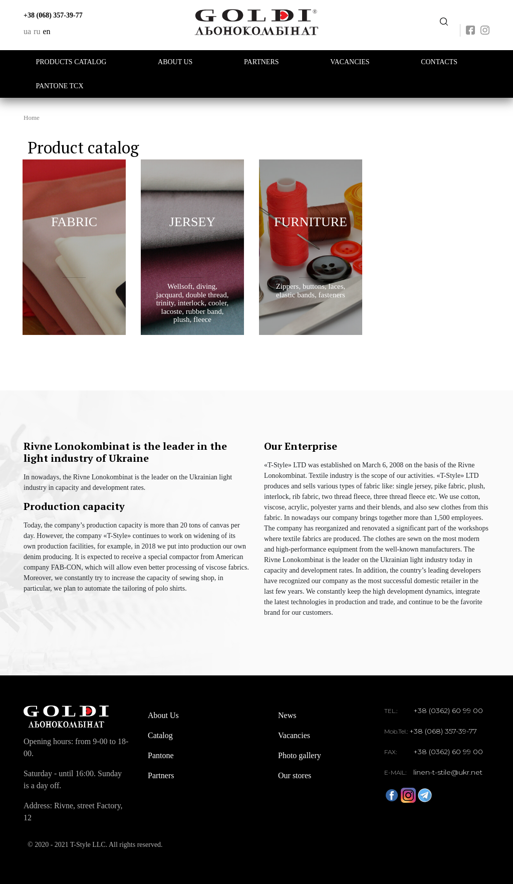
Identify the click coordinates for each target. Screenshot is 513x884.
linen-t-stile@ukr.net (447, 772)
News (287, 715)
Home (32, 117)
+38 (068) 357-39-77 (53, 15)
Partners (261, 62)
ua (27, 31)
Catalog (160, 735)
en (46, 31)
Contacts (439, 62)
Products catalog (71, 62)
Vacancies (349, 62)
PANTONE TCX (60, 86)
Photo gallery (299, 755)
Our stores (294, 775)
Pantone (161, 755)
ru (37, 31)
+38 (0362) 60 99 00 (448, 710)
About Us (175, 62)
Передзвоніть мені (444, 22)
